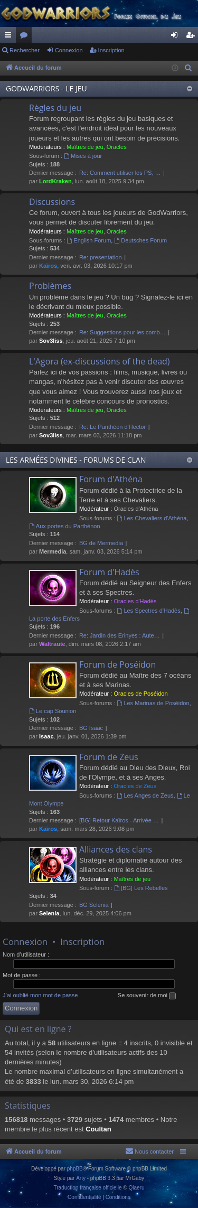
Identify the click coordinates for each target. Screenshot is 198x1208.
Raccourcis (10, 37)
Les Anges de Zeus (145, 795)
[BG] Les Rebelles (141, 888)
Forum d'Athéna (111, 479)
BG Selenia (94, 905)
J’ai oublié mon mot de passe (40, 995)
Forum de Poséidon (117, 664)
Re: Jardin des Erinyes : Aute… (119, 635)
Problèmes (50, 286)
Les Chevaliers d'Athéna (152, 518)
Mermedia (52, 551)
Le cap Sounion (52, 711)
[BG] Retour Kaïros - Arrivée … (119, 820)
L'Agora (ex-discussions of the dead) (99, 361)
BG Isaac (91, 728)
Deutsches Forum (140, 240)
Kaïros (48, 266)
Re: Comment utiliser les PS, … (120, 173)
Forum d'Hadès (109, 572)
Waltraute (52, 644)
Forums (26, 37)
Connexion (69, 50)
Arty (81, 1178)
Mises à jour (83, 156)
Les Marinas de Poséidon (153, 703)
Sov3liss (51, 341)
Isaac (46, 736)
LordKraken (55, 181)
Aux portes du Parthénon (64, 526)
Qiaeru (136, 1188)
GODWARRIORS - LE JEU (46, 88)
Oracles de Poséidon (140, 693)
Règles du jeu (55, 108)
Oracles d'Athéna (136, 508)
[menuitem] (188, 68)
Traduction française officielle (88, 1188)
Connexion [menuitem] (176, 37)
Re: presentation (100, 257)
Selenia (49, 913)
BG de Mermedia (101, 543)
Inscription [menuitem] (192, 37)
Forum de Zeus (108, 757)
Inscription (111, 50)
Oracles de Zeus (135, 786)
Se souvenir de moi (147, 995)
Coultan (98, 1129)
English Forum (89, 240)
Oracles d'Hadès (135, 601)
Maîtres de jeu (85, 147)
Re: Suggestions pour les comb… (122, 332)
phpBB (75, 1169)
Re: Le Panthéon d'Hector (112, 427)
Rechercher (25, 50)
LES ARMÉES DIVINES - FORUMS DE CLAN (76, 460)
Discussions (52, 202)
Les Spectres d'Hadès (149, 610)
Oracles (117, 147)
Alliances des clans (115, 849)
